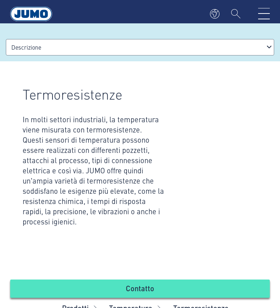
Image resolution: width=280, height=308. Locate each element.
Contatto (140, 288)
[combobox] (140, 47)
